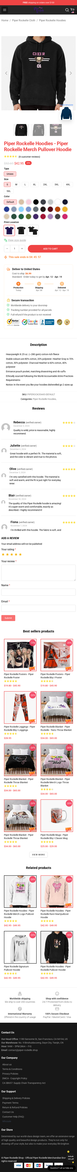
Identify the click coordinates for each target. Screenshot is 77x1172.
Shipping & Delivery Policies (16, 1098)
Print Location (11, 222)
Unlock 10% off (71, 1157)
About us (7, 1064)
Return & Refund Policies (14, 1107)
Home (4, 20)
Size (6, 179)
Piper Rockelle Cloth (23, 20)
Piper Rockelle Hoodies (52, 20)
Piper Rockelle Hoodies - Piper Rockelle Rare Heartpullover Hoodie (56, 914)
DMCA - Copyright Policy (14, 1078)
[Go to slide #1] (21, 130)
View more (38, 855)
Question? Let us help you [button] (61, 1168)
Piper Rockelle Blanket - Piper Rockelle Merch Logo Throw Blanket (55, 782)
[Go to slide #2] (39, 130)
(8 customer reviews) (29, 156)
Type (6, 168)
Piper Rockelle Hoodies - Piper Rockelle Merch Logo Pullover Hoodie (19, 914)
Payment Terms (10, 1102)
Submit (8, 618)
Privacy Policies (10, 1073)
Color (7, 196)
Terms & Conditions (12, 1069)
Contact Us (8, 1112)
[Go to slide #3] (56, 130)
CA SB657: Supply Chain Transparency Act (24, 1083)
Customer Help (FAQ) (13, 1116)
